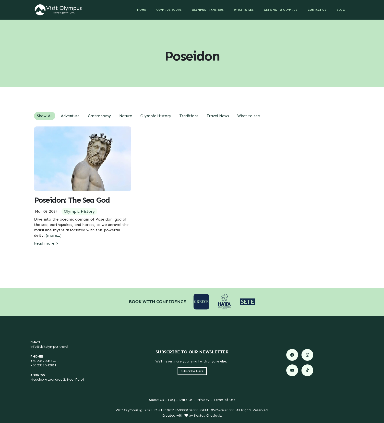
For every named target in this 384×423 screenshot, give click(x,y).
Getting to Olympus (280, 10)
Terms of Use (224, 400)
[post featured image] (82, 158)
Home (141, 10)
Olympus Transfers (208, 10)
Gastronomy (99, 115)
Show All (44, 115)
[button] (192, 371)
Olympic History (155, 115)
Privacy (203, 400)
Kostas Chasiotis (207, 415)
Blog (340, 10)
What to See (243, 10)
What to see (248, 115)
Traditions (189, 115)
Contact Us (317, 10)
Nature (125, 115)
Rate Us (185, 400)
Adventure (70, 115)
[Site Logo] (58, 10)
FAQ (171, 400)
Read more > (46, 243)
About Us (156, 400)
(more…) (53, 235)
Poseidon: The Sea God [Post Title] (72, 200)
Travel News (218, 115)
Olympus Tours (168, 10)
